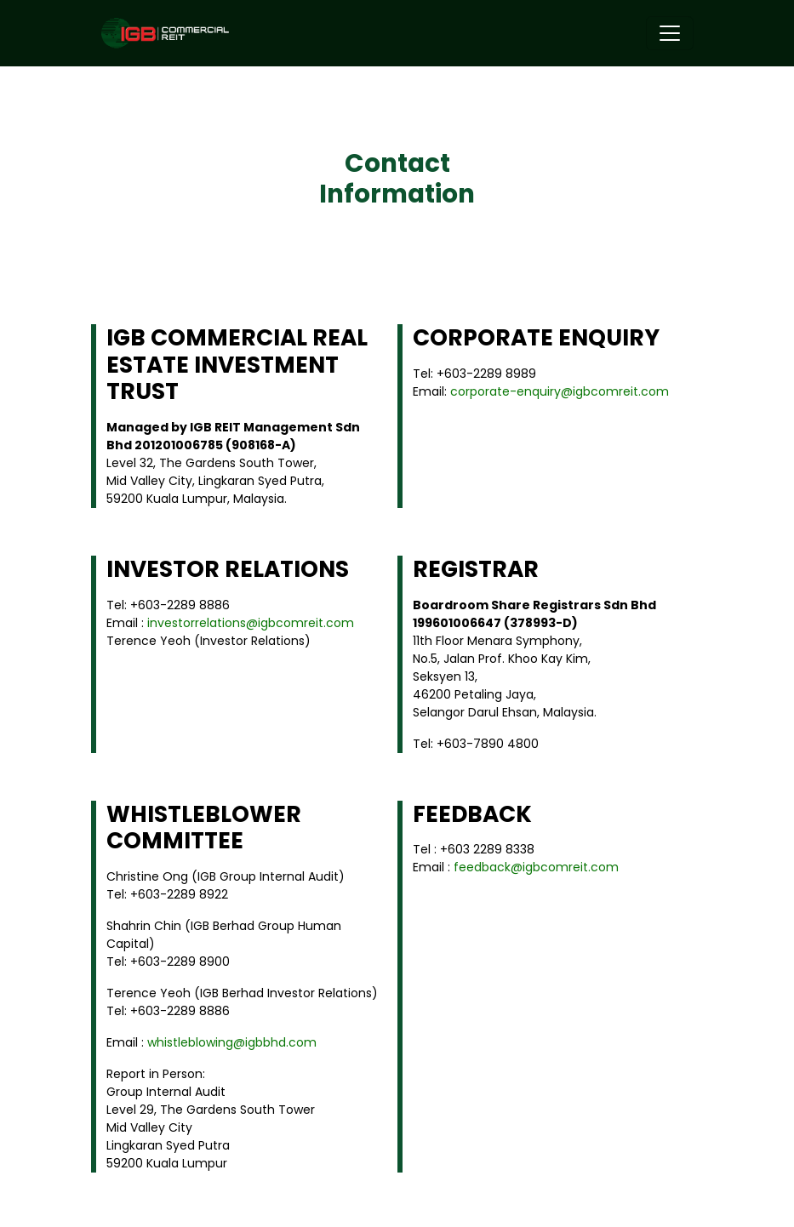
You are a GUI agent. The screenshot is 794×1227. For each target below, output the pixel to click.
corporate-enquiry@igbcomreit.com (559, 391)
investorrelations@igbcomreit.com (250, 622)
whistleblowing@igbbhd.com (232, 1042)
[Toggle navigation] (670, 33)
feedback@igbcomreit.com (536, 867)
